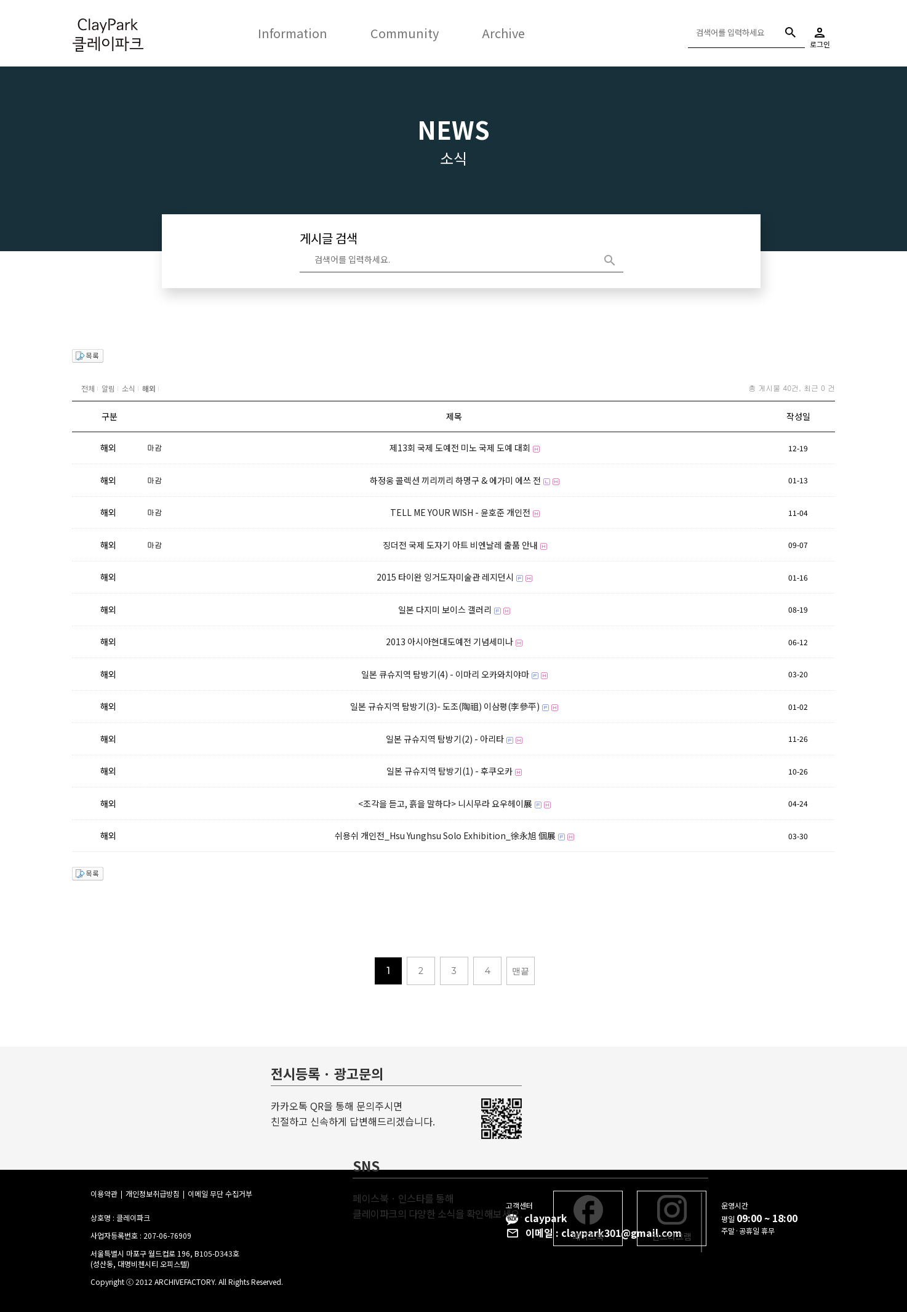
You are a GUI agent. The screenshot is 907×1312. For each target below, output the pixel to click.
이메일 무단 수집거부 (220, 1193)
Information (292, 33)
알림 (108, 388)
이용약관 (104, 1193)
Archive (503, 33)
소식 (128, 388)
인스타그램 (672, 1218)
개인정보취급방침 (153, 1193)
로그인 (819, 33)
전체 (88, 388)
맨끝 (520, 970)
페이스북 (588, 1218)
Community (404, 33)
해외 (149, 388)
